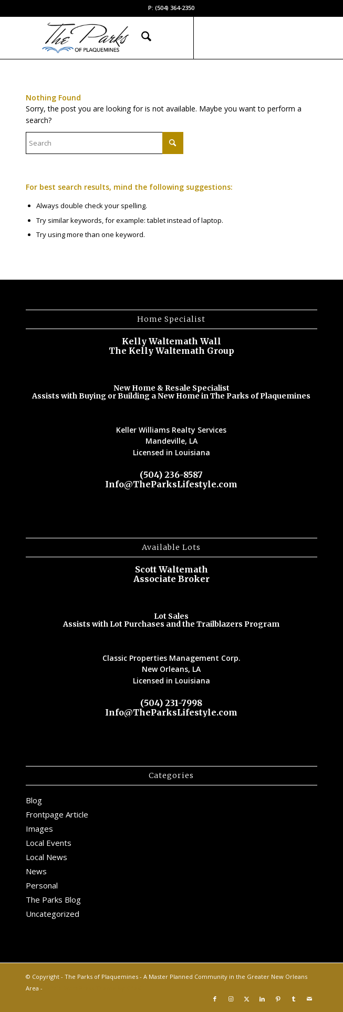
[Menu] (165, 38)
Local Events (48, 842)
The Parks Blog (53, 899)
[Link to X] (246, 38)
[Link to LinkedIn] (262, 38)
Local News (46, 857)
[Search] (141, 38)
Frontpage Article (57, 814)
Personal (42, 885)
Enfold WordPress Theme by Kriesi (93, 988)
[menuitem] (141, 38)
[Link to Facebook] (215, 38)
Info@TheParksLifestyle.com (171, 484)
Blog (34, 800)
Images (39, 828)
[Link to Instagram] (230, 38)
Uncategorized (52, 913)
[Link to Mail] (309, 38)
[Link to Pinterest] (278, 38)
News (36, 871)
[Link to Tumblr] (294, 38)
